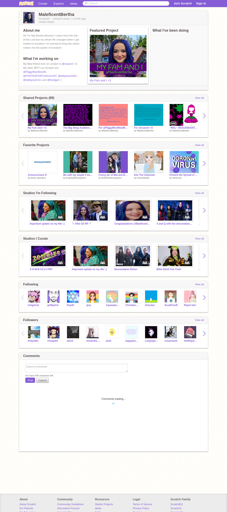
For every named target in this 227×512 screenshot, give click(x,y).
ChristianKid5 (132, 305)
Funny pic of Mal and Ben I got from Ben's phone (113, 175)
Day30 (70, 305)
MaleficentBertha (39, 130)
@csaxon (67, 63)
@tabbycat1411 (32, 79)
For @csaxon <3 (143, 127)
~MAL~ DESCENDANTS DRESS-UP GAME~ (184, 127)
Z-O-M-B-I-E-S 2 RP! (41, 269)
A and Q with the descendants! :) (175, 223)
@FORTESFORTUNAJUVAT (40, 75)
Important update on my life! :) (47, 223)
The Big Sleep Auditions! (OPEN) (78, 127)
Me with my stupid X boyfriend (78, 175)
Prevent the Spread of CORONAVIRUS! (184, 175)
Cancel (42, 380)
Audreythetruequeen (76, 178)
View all (199, 97)
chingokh (52, 340)
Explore (59, 3)
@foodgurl (53, 79)
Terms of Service (142, 504)
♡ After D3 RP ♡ (81, 223)
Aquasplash (112, 305)
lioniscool (177, 178)
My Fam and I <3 (100, 80)
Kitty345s (33, 340)
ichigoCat (33, 305)
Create (42, 3)
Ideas (73, 3)
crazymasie (170, 340)
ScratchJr (176, 508)
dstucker (150, 305)
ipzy (88, 305)
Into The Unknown (144, 175)
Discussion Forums (68, 508)
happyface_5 (132, 340)
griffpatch (52, 305)
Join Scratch (183, 3)
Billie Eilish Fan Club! (169, 269)
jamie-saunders (38, 178)
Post (30, 380)
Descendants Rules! (125, 269)
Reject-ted (190, 305)
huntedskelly (143, 178)
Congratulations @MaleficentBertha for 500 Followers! (132, 223)
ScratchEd (176, 504)
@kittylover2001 (67, 75)
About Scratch (28, 504)
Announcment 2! (37, 175)
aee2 (108, 340)
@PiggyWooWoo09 (34, 71)
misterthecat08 (93, 340)
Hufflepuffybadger (190, 340)
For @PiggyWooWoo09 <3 (113, 127)
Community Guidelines (70, 504)
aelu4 (70, 340)
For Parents (26, 508)
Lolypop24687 (151, 340)
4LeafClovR (171, 305)
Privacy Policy (141, 508)
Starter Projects (104, 504)
